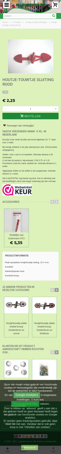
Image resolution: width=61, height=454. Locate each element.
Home (5, 22)
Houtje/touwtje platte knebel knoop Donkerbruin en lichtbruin (44, 328)
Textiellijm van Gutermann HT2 (16, 237)
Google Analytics (26, 395)
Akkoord (30, 447)
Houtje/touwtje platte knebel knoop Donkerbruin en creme (16, 328)
